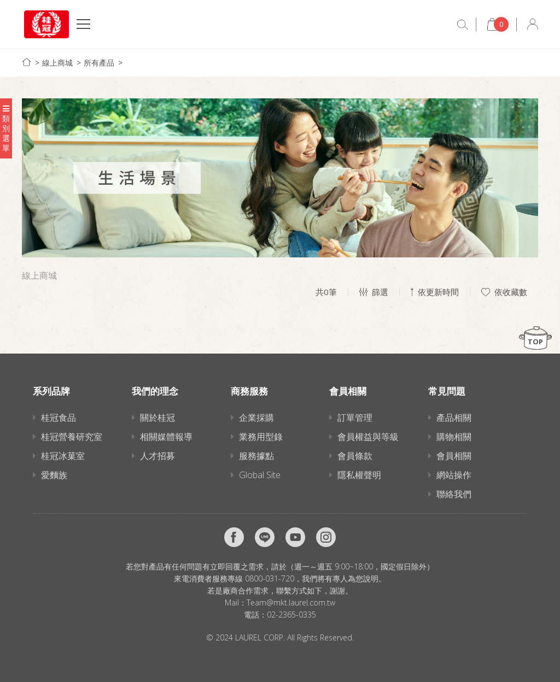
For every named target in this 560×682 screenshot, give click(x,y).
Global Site (260, 475)
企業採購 (256, 417)
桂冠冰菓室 (63, 456)
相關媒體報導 (166, 437)
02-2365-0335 (291, 614)
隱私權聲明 (359, 475)
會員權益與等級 (368, 437)
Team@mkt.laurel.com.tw (291, 602)
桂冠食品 (58, 417)
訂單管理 (354, 417)
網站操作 (453, 475)
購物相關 (453, 437)
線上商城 (57, 62)
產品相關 (453, 417)
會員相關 (453, 456)
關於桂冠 (157, 417)
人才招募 (157, 456)
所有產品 (99, 62)
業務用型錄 (261, 437)
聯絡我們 (453, 494)
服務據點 (256, 456)
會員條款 (354, 456)
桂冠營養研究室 (71, 437)
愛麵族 (54, 475)
